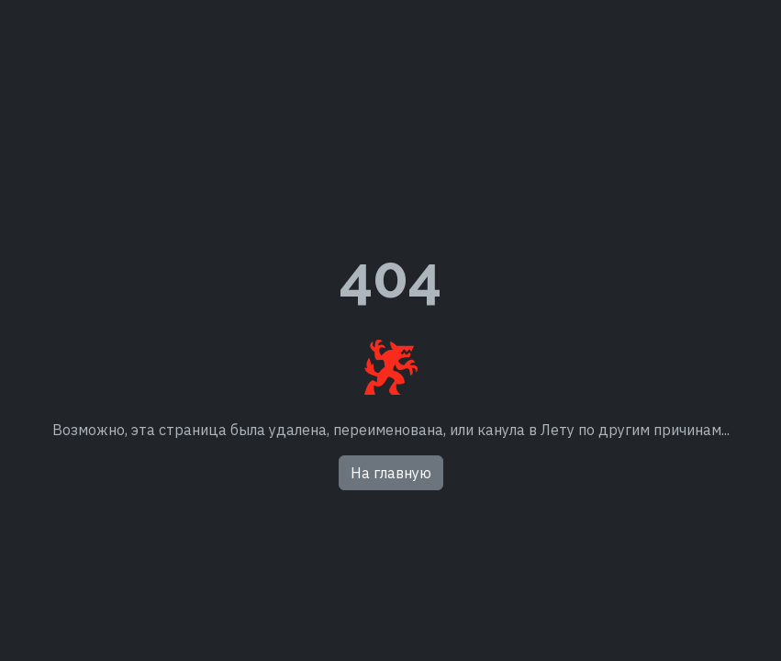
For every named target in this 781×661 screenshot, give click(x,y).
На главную (391, 473)
